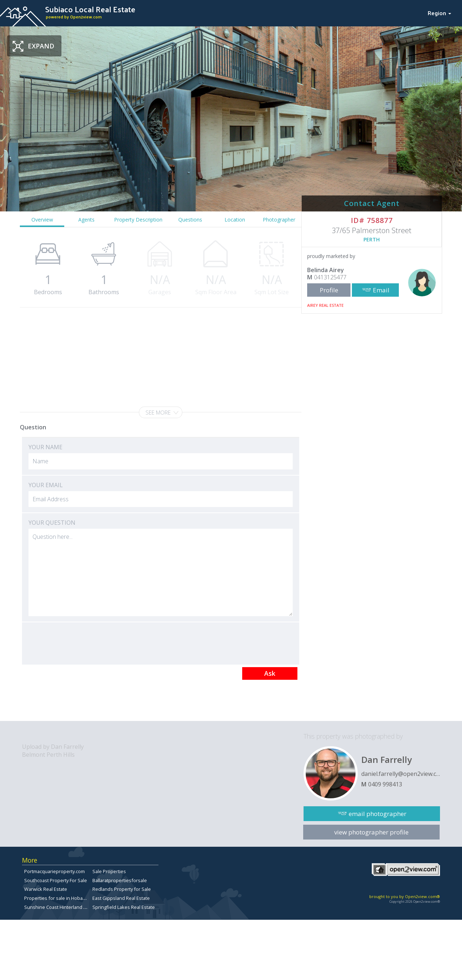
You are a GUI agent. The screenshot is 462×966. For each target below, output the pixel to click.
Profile (329, 290)
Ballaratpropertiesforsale (119, 880)
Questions (190, 219)
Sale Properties (109, 871)
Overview (42, 219)
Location (235, 219)
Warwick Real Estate (45, 889)
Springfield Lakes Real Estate (123, 907)
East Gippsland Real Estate (121, 898)
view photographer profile (371, 832)
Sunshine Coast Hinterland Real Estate (65, 907)
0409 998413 (385, 784)
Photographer (279, 219)
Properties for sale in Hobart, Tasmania (66, 898)
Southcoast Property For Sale (55, 880)
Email (381, 290)
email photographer (377, 814)
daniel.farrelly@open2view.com (400, 774)
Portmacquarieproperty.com (54, 871)
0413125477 (330, 277)
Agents (86, 219)
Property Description (138, 219)
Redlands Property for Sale (121, 889)
